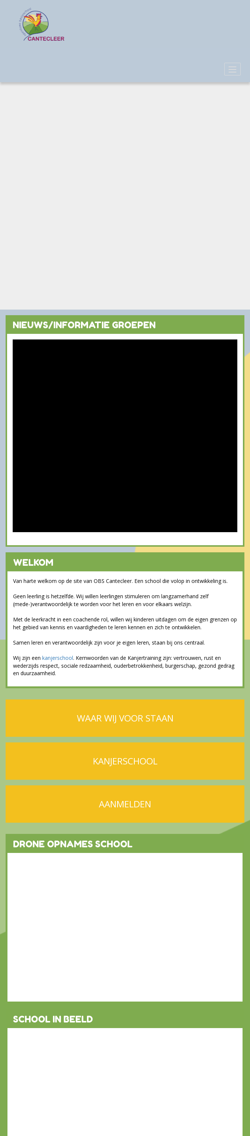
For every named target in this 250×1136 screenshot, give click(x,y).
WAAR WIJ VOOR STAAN (125, 718)
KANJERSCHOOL (125, 761)
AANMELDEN (125, 804)
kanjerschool (57, 657)
